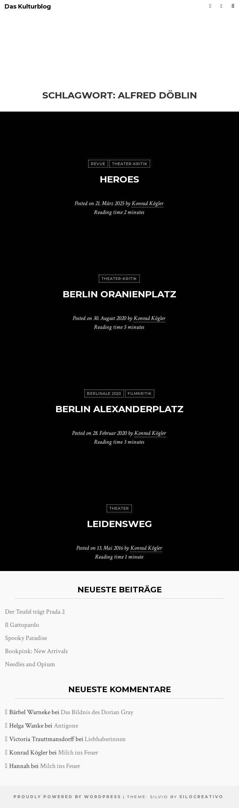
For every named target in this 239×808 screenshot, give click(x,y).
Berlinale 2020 (104, 393)
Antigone (66, 725)
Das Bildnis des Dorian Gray (97, 712)
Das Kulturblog (28, 6)
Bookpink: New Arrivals (36, 651)
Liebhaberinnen (105, 739)
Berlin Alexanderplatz (119, 409)
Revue (98, 163)
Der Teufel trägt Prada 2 (35, 611)
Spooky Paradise (26, 638)
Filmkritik (140, 393)
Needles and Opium (30, 664)
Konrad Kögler (147, 203)
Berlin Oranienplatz (119, 294)
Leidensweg (119, 523)
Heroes (119, 179)
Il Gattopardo (22, 625)
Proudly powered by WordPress (67, 796)
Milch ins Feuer (78, 752)
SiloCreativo (201, 796)
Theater (119, 508)
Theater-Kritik (129, 163)
